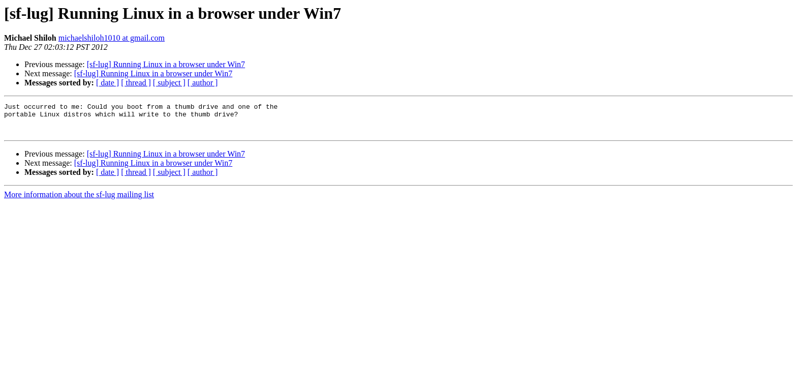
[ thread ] (136, 82)
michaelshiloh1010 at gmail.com (111, 38)
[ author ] (203, 82)
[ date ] (107, 82)
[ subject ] (169, 82)
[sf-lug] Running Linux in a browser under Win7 (166, 64)
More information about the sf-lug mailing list (79, 200)
